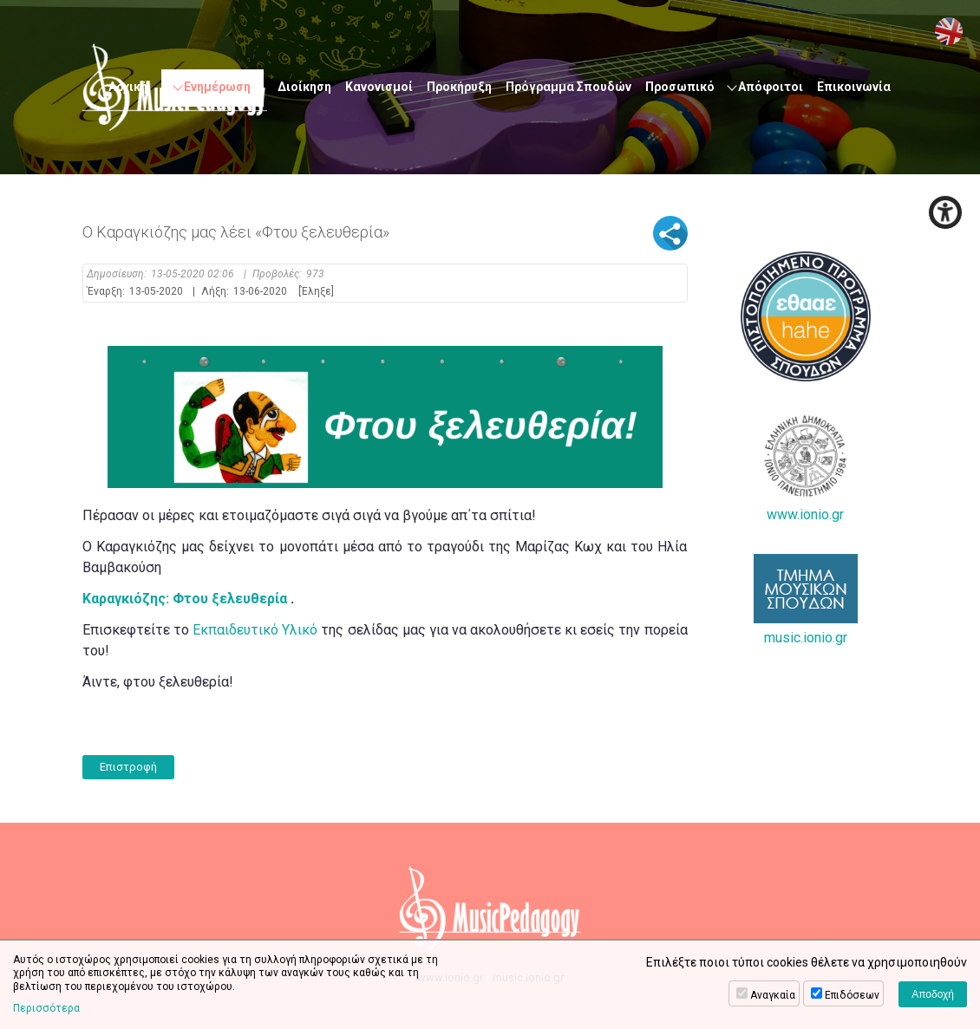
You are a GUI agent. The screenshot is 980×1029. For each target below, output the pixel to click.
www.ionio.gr (805, 468)
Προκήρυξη (459, 87)
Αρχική (127, 87)
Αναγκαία (772, 995)
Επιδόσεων (852, 995)
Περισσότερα (46, 1008)
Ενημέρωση (217, 87)
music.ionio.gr (806, 600)
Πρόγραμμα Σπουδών (568, 87)
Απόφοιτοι (770, 87)
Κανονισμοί (379, 87)
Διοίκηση (304, 87)
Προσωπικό (680, 87)
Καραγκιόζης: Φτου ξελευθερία (184, 598)
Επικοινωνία (854, 87)
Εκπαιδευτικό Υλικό (255, 630)
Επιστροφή (128, 766)
